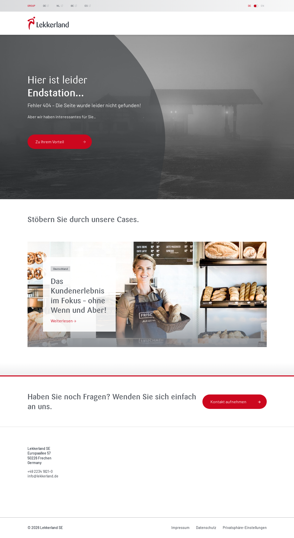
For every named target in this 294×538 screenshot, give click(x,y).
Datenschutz (206, 527)
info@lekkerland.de (43, 476)
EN (262, 5)
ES (86, 5)
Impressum (180, 527)
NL (58, 5)
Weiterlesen (63, 320)
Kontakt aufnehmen (235, 401)
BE (72, 5)
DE (44, 5)
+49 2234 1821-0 (40, 471)
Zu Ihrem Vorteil (60, 141)
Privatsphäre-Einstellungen (245, 527)
